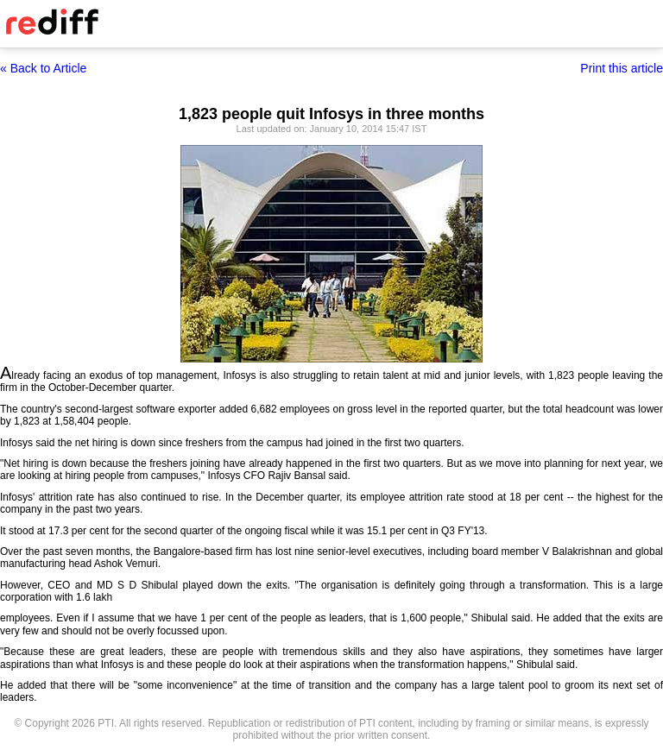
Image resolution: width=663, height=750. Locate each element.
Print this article (621, 68)
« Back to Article (43, 68)
